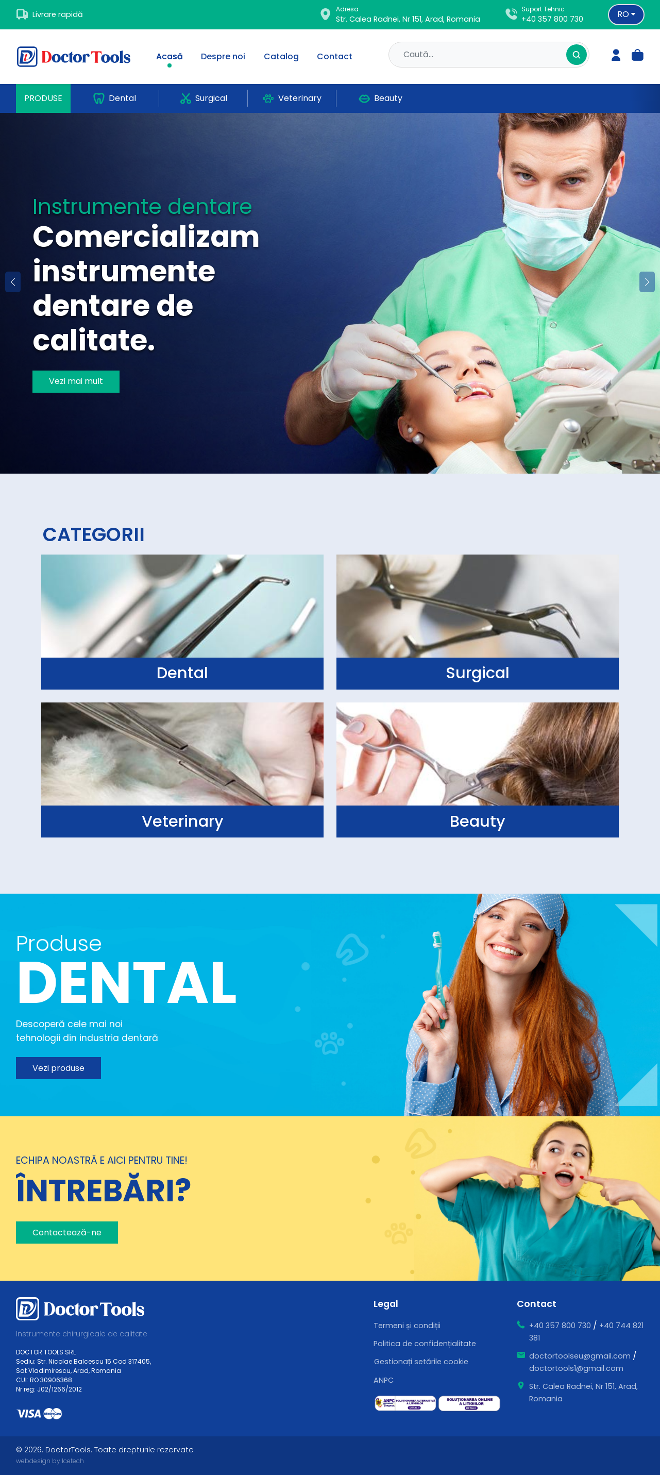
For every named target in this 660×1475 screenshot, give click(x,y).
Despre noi (223, 56)
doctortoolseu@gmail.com (580, 1356)
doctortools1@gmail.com (576, 1368)
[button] (647, 282)
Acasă (169, 56)
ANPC (384, 1380)
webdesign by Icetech (50, 1460)
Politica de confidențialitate (425, 1343)
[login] (616, 56)
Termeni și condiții (407, 1325)
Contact (334, 56)
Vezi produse (58, 1068)
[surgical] (182, 622)
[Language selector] (626, 14)
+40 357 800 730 (552, 19)
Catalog (281, 56)
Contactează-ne (66, 1232)
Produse (43, 98)
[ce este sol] (469, 1404)
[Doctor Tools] (79, 57)
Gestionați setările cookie (421, 1361)
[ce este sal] (405, 1403)
